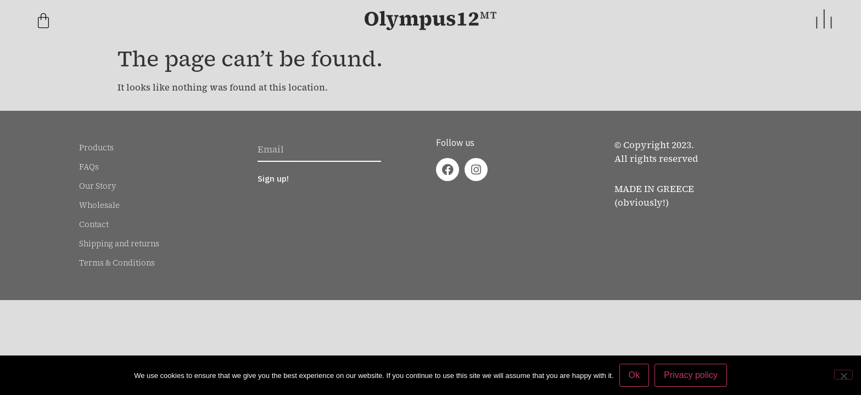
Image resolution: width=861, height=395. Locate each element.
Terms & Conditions (117, 262)
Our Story (97, 185)
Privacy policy (691, 375)
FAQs (89, 166)
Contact (94, 224)
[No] (843, 375)
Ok (634, 375)
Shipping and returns (119, 243)
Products (96, 147)
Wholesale (99, 205)
